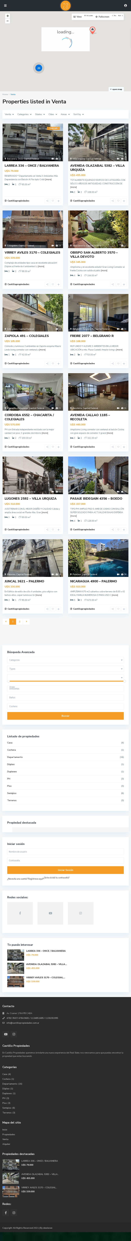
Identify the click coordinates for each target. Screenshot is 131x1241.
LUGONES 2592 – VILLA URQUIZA (31, 504)
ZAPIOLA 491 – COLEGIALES (27, 339)
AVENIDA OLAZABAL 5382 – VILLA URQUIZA (97, 168)
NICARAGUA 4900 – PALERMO (93, 589)
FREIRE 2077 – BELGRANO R (92, 339)
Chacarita (11, 412)
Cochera (11, 758)
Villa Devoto (79, 247)
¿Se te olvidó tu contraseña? (56, 886)
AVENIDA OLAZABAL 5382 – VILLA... (46, 973)
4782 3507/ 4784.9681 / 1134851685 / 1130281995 (32, 1027)
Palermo (11, 582)
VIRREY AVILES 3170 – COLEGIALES (32, 254)
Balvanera (12, 158)
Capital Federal (31, 158)
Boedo (76, 497)
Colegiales (12, 247)
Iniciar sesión (65, 879)
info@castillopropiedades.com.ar (23, 1032)
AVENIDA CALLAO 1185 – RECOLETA (90, 422)
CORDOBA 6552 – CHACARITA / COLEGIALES (29, 422)
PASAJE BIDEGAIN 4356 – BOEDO (96, 504)
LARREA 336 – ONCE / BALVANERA (32, 166)
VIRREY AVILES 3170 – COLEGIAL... (45, 986)
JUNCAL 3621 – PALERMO (24, 589)
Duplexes (12, 780)
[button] (94, 31)
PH (8, 787)
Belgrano (77, 332)
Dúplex (11, 773)
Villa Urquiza (79, 158)
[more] (48, 179)
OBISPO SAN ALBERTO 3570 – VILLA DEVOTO (94, 256)
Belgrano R (88, 332)
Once (20, 158)
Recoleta (77, 412)
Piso (9, 795)
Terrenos (12, 809)
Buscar (65, 724)
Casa (10, 751)
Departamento (15, 766)
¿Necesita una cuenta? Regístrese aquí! (25, 887)
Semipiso (12, 802)
